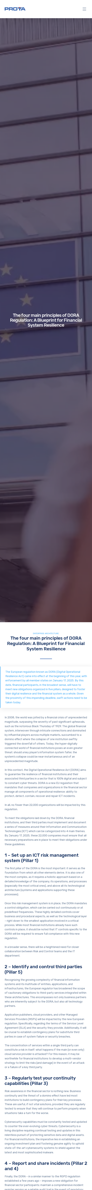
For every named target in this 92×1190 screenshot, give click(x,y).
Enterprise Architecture (46, 633)
